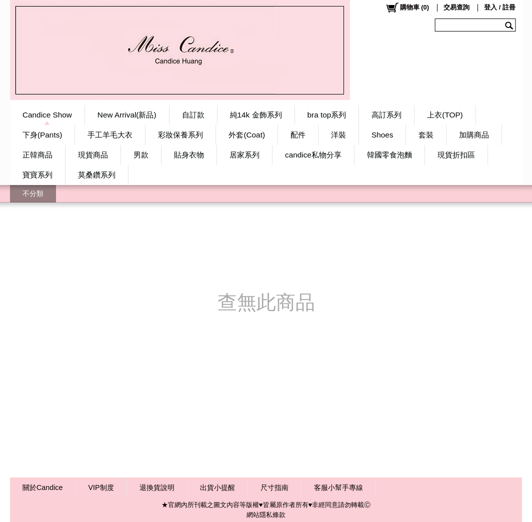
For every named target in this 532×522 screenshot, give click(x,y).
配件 (298, 134)
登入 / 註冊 (500, 7)
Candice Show (47, 114)
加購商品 (474, 134)
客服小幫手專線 (338, 488)
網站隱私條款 (266, 514)
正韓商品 (37, 154)
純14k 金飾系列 (256, 114)
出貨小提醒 (217, 488)
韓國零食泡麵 (389, 154)
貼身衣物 (189, 154)
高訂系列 (387, 114)
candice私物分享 (313, 154)
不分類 (33, 194)
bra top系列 (327, 114)
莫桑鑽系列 (97, 174)
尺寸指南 (274, 488)
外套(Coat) (246, 134)
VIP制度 (101, 488)
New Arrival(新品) (127, 114)
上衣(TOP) (444, 114)
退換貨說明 (157, 488)
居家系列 (245, 154)
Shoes (382, 134)
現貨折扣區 (456, 154)
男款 (141, 154)
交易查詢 (457, 7)
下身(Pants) (42, 134)
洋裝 (338, 134)
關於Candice (42, 488)
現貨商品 (93, 154)
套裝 (426, 134)
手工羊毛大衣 (110, 134)
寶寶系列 (37, 174)
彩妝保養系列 (180, 134)
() (407, 7)
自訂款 (193, 114)
